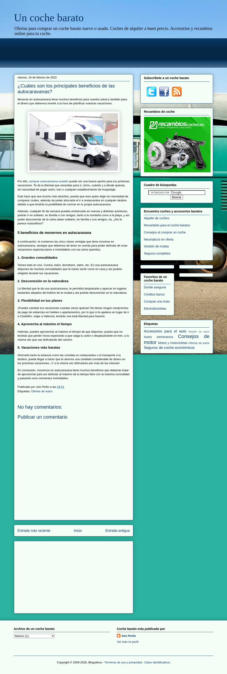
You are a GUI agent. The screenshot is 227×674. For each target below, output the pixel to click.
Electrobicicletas (155, 308)
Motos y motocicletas (172, 343)
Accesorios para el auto (165, 331)
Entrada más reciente (34, 530)
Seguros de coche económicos (169, 348)
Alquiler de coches (156, 218)
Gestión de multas (156, 246)
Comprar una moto (157, 301)
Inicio (78, 530)
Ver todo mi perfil (128, 641)
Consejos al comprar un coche (165, 232)
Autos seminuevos (158, 337)
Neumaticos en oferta (158, 239)
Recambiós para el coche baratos (167, 225)
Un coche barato (49, 17)
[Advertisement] (113, 52)
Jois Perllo (128, 635)
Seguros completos (157, 253)
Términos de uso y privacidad (123, 662)
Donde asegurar (155, 287)
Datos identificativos (157, 662)
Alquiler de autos (199, 331)
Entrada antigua (117, 530)
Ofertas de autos (41, 391)
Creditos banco (154, 294)
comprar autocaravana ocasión (48, 181)
